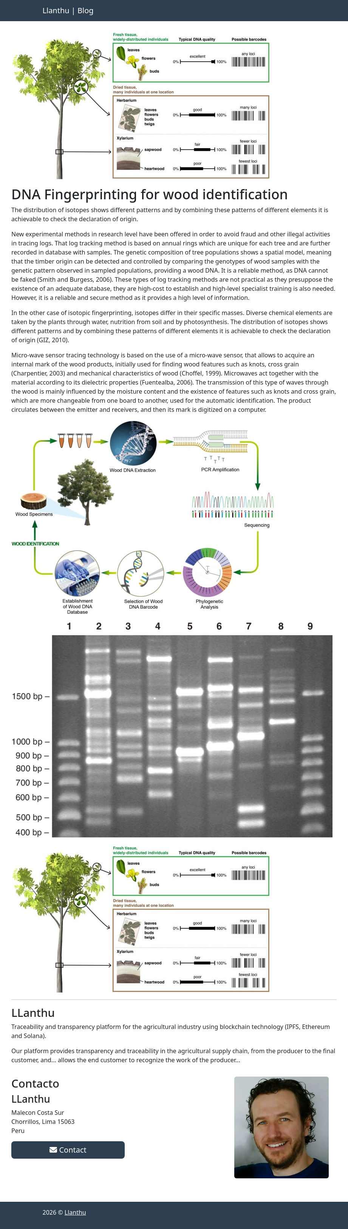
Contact (68, 1150)
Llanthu (75, 1212)
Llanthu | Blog (68, 10)
